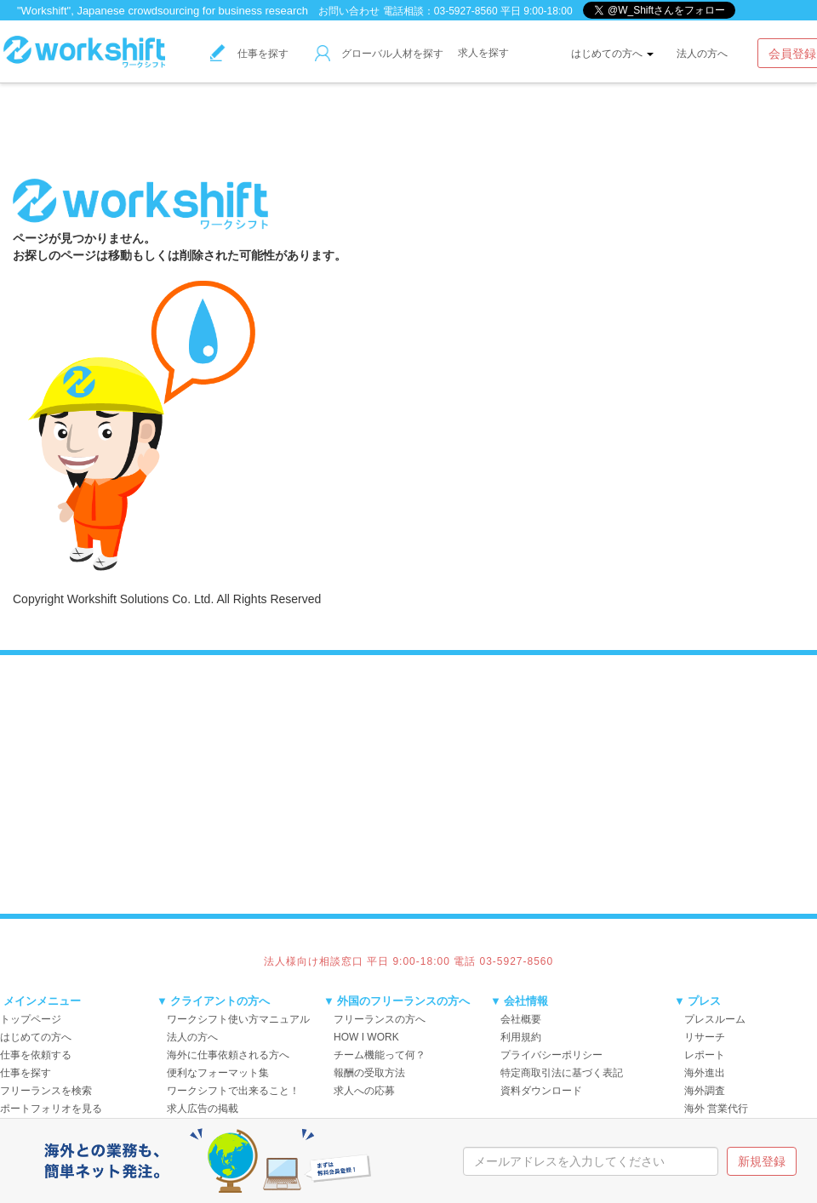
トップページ (30, 1019)
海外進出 (704, 1073)
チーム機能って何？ (380, 1055)
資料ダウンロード (541, 1091)
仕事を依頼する (35, 1055)
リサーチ (704, 1037)
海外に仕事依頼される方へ (228, 1055)
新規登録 (762, 1161)
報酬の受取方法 (369, 1073)
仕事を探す (249, 54)
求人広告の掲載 (202, 1109)
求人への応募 (364, 1091)
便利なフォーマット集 (218, 1073)
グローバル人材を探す (379, 54)
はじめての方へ (612, 54)
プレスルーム (715, 1019)
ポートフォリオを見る (51, 1109)
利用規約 (520, 1037)
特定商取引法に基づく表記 (561, 1073)
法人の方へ (702, 54)
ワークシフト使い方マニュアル (238, 1019)
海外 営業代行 (716, 1109)
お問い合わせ (349, 11)
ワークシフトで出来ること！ (233, 1091)
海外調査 (704, 1091)
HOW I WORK (366, 1037)
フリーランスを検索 (46, 1091)
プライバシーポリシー (551, 1055)
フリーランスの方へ (380, 1019)
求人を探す (483, 53)
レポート (704, 1055)
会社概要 (520, 1019)
